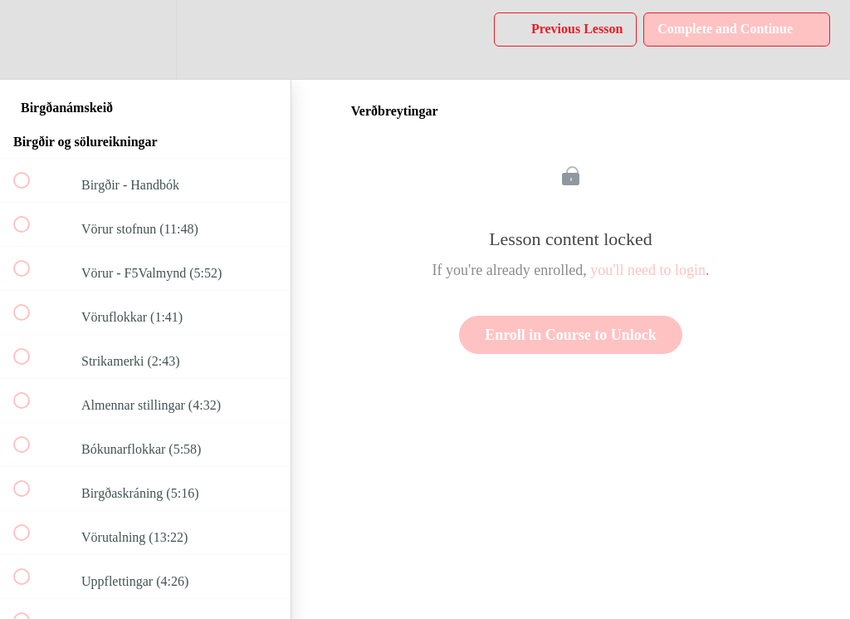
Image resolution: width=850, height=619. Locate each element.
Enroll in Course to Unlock (571, 335)
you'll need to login (648, 270)
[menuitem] (145, 39)
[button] (30, 39)
